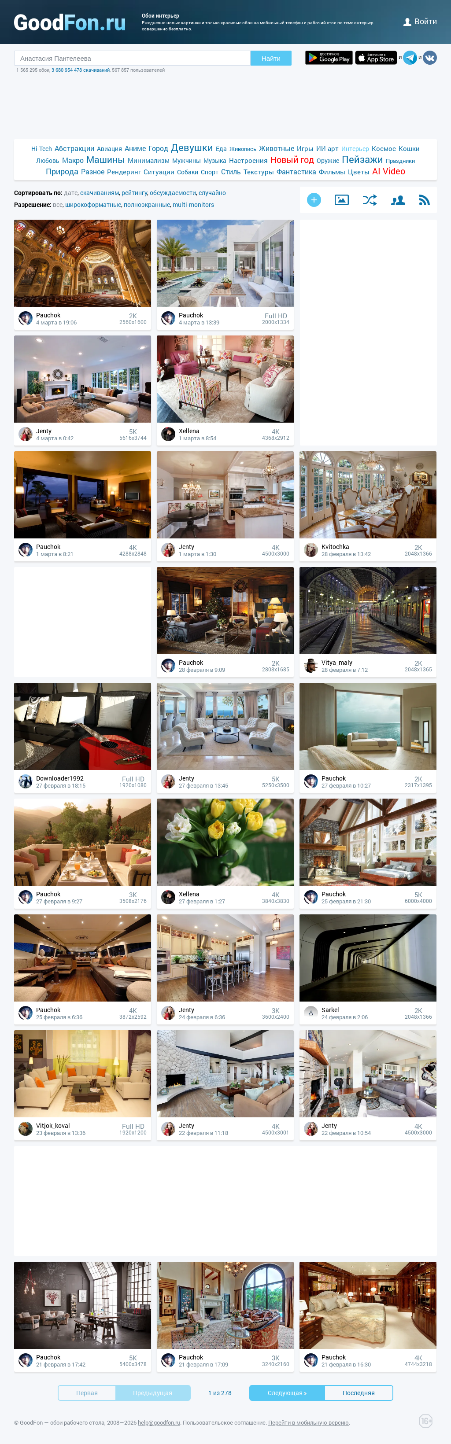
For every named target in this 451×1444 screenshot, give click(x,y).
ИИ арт (327, 148)
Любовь (47, 160)
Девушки (192, 147)
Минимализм (149, 160)
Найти (271, 58)
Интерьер (355, 148)
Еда (221, 148)
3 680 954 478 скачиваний (81, 69)
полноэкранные (147, 204)
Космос (384, 148)
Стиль (231, 171)
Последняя (359, 1393)
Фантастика (296, 171)
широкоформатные (93, 204)
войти (420, 21)
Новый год (292, 160)
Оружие (328, 160)
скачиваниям (99, 192)
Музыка (214, 160)
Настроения (248, 160)
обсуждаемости (173, 192)
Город (158, 148)
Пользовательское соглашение (224, 1422)
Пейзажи (362, 159)
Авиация (109, 148)
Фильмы (332, 171)
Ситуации (159, 171)
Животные (276, 148)
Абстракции (74, 148)
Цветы (359, 171)
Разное (92, 171)
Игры (305, 148)
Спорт (209, 172)
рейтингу (134, 192)
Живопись (242, 149)
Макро (73, 160)
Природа (62, 171)
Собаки (187, 172)
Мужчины (186, 160)
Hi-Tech (41, 148)
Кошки (409, 148)
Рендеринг (124, 171)
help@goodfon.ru (159, 1422)
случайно (212, 192)
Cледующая (287, 1393)
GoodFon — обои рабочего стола (62, 1422)
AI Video (388, 171)
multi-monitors (193, 204)
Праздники (400, 161)
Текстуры (259, 171)
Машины (105, 160)
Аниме (135, 148)
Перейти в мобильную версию (308, 1422)
